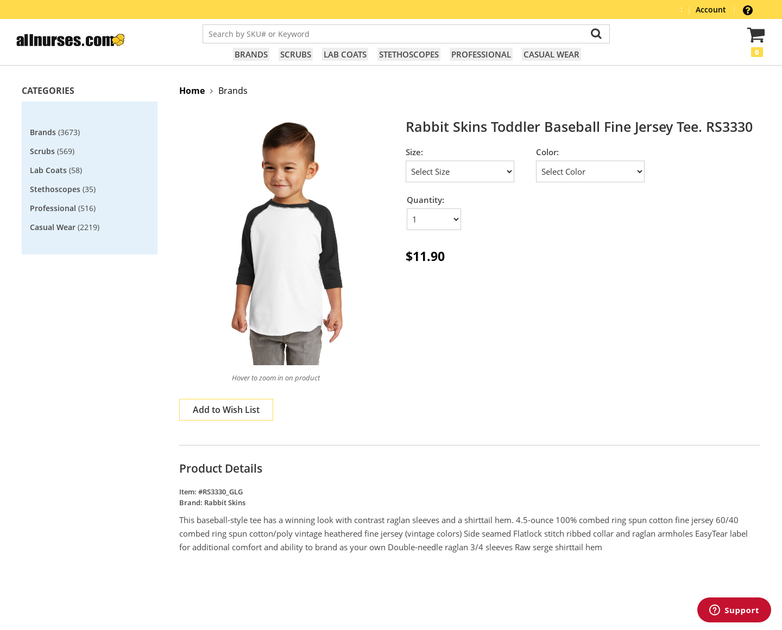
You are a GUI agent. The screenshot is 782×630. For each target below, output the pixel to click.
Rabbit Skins (224, 502)
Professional (481, 54)
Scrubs (295, 54)
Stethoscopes (409, 54)
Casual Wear (551, 54)
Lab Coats (345, 54)
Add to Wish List (226, 410)
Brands (251, 54)
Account (712, 9)
